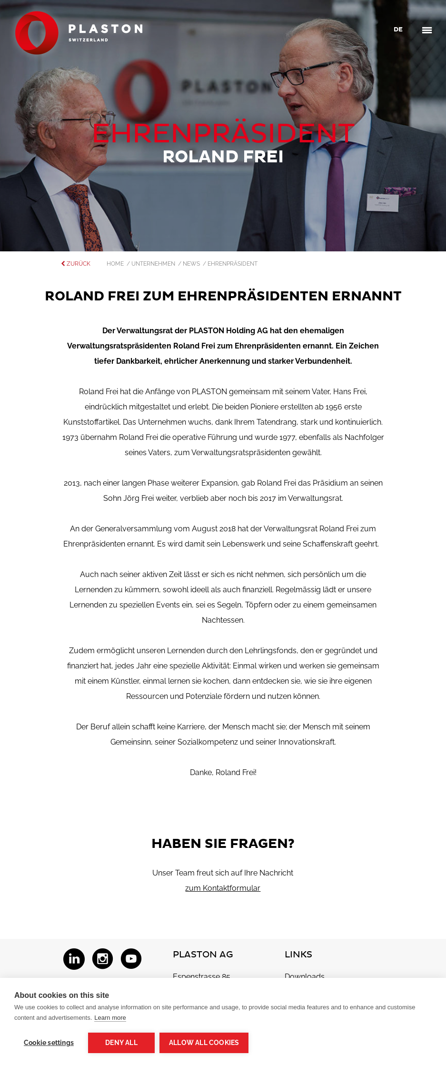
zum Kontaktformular (222, 888)
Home (117, 264)
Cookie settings (49, 1042)
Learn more (110, 1017)
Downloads (305, 976)
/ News (190, 264)
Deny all (121, 1042)
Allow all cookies (204, 1042)
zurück (75, 263)
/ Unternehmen (152, 264)
